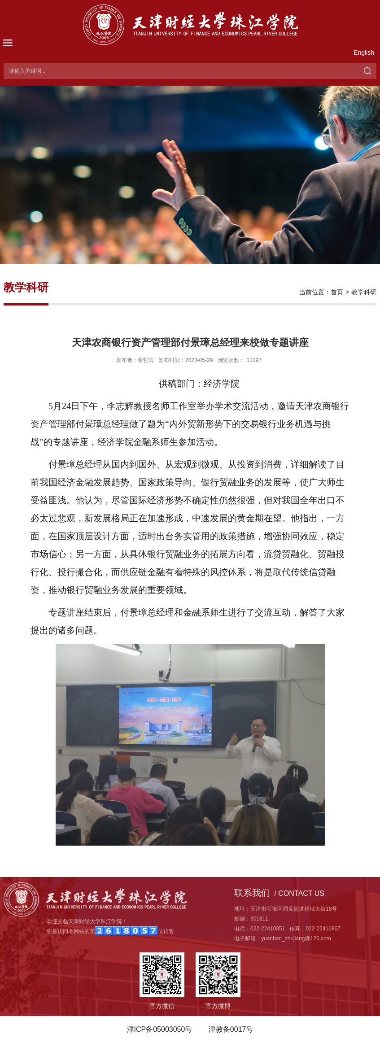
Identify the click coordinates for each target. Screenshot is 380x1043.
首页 (337, 292)
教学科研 (363, 292)
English (364, 52)
